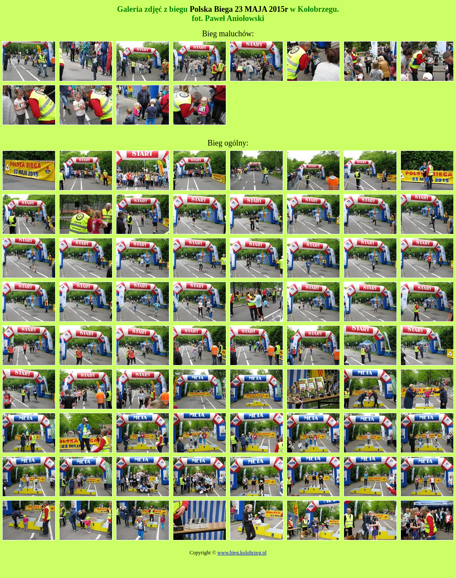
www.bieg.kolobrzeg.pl (242, 553)
